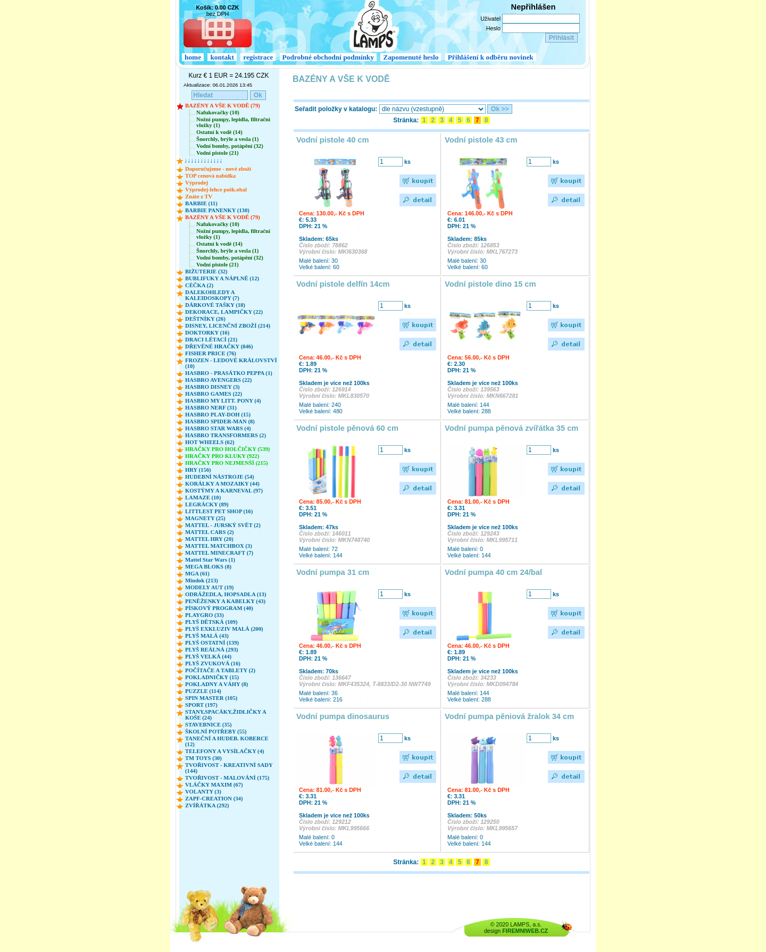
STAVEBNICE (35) (208, 725)
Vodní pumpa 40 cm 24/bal (493, 572)
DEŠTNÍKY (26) (205, 319)
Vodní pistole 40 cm (332, 140)
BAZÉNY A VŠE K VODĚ (341, 78)
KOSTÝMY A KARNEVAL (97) (224, 491)
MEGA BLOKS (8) (208, 567)
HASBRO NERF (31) (211, 408)
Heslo (493, 28)
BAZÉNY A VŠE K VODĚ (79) (222, 105)
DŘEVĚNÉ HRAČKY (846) (219, 346)
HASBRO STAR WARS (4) (218, 428)
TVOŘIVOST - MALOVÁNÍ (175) (227, 778)
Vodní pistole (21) (217, 153)
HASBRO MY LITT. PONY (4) (223, 401)
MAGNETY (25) (205, 518)
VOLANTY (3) (203, 792)
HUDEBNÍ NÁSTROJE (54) (219, 477)
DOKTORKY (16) (207, 333)
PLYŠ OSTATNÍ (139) (212, 643)
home (193, 57)
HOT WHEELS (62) (210, 442)
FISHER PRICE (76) (210, 353)
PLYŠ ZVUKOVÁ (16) (212, 663)
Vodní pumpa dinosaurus (342, 716)
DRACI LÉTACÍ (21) (211, 340)
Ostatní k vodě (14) (219, 132)
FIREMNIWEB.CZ (525, 931)
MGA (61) (197, 574)
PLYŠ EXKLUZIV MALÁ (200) (224, 629)
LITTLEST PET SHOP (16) (219, 511)
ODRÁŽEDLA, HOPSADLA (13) (225, 594)
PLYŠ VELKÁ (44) (208, 656)
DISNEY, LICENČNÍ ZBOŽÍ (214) (227, 326)
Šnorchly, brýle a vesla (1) (227, 139)
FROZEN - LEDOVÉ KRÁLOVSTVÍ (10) (231, 363)
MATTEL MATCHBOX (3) (218, 546)
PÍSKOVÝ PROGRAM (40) (219, 608)
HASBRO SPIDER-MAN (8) (220, 421)
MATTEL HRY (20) (209, 539)
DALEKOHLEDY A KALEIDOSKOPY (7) (212, 295)
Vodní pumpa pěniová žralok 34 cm (509, 716)
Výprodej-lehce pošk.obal (216, 190)
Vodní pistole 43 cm (481, 140)
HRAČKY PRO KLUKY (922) (222, 456)
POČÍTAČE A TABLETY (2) (220, 670)
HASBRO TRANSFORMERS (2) (225, 435)
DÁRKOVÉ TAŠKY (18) (215, 305)
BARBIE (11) (201, 203)
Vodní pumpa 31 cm (332, 572)
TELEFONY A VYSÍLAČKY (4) (224, 751)
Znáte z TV (198, 196)
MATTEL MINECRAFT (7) (219, 553)
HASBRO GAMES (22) (213, 394)
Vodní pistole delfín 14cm (343, 284)
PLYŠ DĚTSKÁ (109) (211, 622)
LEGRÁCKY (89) (207, 504)
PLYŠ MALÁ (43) (207, 636)
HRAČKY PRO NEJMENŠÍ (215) (226, 463)
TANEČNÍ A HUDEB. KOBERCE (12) (227, 741)
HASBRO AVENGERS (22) (218, 380)
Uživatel (490, 18)
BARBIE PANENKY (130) (217, 210)
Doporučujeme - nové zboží (218, 169)
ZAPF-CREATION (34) (214, 798)
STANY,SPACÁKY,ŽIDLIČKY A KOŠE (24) (225, 715)
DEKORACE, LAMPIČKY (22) (224, 312)
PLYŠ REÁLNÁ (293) (211, 650)
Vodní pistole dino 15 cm (490, 284)
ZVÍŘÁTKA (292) (207, 805)
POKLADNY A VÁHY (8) (216, 684)
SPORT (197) (201, 705)
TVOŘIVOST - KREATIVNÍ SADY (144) (228, 768)
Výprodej (196, 183)
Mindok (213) (201, 580)
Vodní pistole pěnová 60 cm (347, 428)
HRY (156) (198, 470)
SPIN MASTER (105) (211, 698)
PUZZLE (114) (203, 691)
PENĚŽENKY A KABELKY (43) (225, 601)
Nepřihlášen (533, 7)
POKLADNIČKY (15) (212, 677)
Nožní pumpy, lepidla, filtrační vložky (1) (233, 122)
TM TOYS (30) (203, 758)
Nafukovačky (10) (217, 112)
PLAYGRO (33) (204, 615)
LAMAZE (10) (203, 497)
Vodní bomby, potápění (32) (229, 146)
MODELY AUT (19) (209, 587)
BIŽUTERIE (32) (206, 271)
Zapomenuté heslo (410, 57)
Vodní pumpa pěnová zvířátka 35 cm (511, 428)
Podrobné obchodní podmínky (328, 57)
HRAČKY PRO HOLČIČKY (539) (227, 449)
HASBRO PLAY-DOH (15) (218, 414)
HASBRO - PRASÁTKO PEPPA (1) (228, 373)
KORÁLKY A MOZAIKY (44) (222, 484)
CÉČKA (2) (199, 285)
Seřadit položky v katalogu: (336, 109)
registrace (258, 57)
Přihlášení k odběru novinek (491, 57)
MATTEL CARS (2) (209, 532)
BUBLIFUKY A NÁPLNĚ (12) (222, 278)
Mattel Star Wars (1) (210, 560)
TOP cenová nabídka (210, 176)
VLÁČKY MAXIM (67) (214, 785)
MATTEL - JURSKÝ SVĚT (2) (223, 525)
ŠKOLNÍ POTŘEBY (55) (216, 731)
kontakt (222, 57)
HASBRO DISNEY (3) (212, 387)
